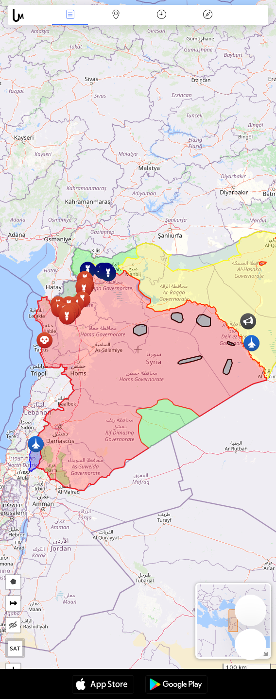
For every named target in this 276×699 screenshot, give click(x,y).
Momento (161, 15)
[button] (44, 340)
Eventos (70, 15)
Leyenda (207, 15)
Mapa (116, 15)
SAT (15, 648)
